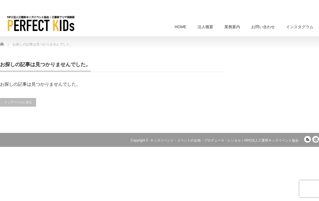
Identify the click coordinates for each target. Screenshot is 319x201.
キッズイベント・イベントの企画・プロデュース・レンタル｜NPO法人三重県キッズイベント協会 (224, 140)
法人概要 (205, 27)
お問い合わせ (263, 27)
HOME (180, 27)
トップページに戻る (18, 102)
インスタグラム (299, 27)
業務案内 (232, 27)
